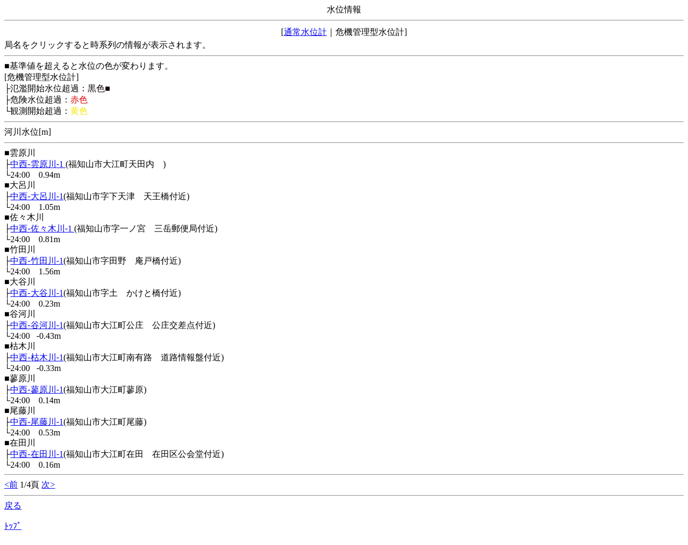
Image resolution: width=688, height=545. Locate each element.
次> (48, 484)
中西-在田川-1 (36, 454)
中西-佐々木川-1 (42, 228)
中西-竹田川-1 (36, 260)
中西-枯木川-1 (36, 357)
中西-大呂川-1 (36, 196)
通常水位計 (305, 32)
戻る (13, 505)
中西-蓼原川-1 (36, 389)
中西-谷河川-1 (36, 325)
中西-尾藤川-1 (36, 421)
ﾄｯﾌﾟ (13, 526)
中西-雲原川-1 (38, 164)
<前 (11, 484)
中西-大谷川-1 (36, 292)
